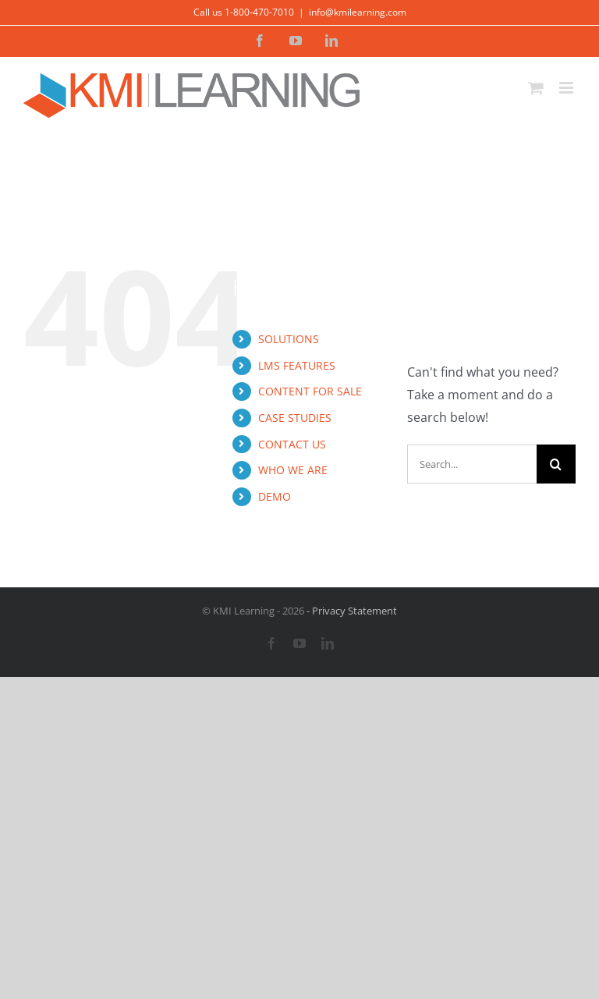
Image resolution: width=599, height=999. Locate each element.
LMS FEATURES (296, 365)
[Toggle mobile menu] (567, 88)
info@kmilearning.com (357, 12)
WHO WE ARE (293, 469)
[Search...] (472, 464)
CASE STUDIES (294, 417)
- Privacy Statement (350, 611)
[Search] (556, 464)
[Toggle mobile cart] (536, 88)
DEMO (274, 496)
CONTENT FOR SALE (310, 391)
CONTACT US (292, 444)
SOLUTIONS (288, 338)
